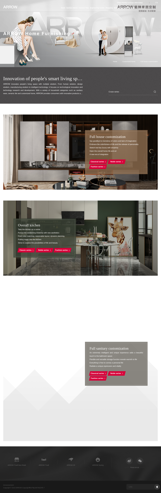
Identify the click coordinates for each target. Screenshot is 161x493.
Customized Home (128, 61)
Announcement (8, 485)
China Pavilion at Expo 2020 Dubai (130, 3)
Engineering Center (97, 8)
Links (130, 487)
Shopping (109, 8)
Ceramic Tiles (84, 8)
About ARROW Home (127, 8)
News (116, 8)
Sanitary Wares (72, 8)
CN (156, 3)
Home (63, 8)
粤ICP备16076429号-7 (37, 488)
